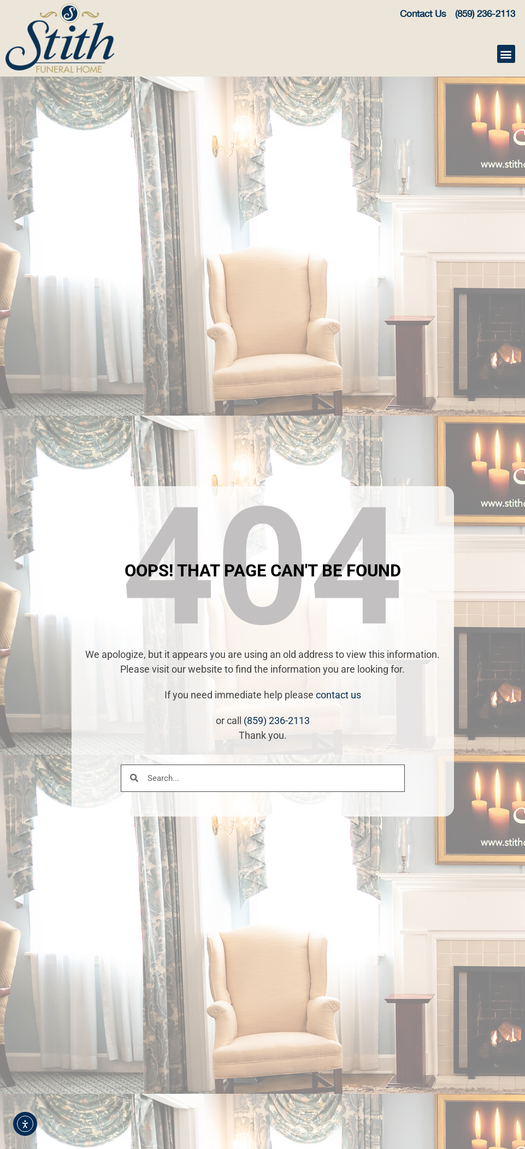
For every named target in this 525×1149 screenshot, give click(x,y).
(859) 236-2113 (277, 720)
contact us (338, 695)
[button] (506, 54)
